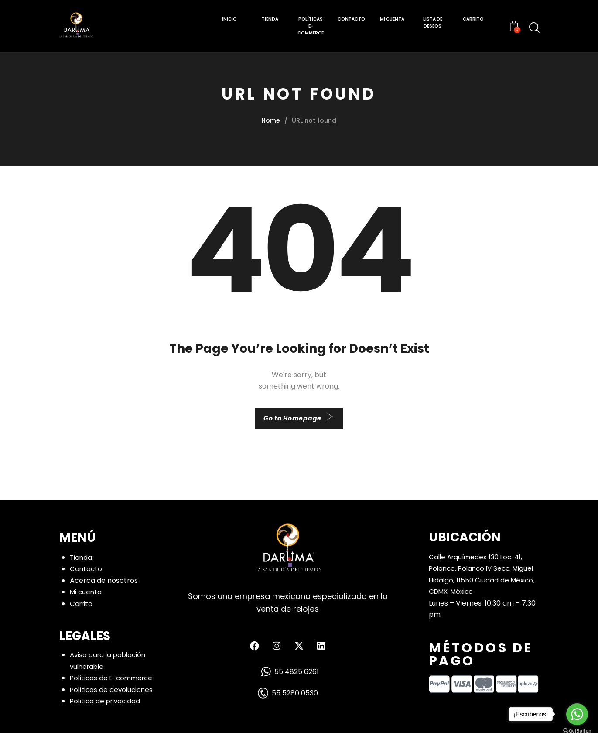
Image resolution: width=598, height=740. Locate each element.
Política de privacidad (107, 708)
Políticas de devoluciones (113, 697)
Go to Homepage (292, 422)
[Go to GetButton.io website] (577, 731)
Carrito (82, 611)
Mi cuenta (86, 599)
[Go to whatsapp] (577, 714)
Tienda (81, 564)
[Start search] (534, 27)
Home (270, 120)
